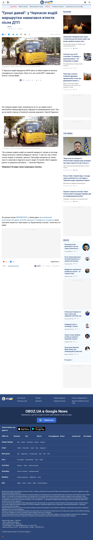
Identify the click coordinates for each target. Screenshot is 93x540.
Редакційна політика (13, 266)
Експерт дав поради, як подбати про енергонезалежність (74, 45)
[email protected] (23, 527)
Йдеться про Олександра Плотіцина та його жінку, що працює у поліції (71, 85)
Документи (38, 401)
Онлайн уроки (33, 454)
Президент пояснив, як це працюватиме (75, 199)
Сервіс (41, 459)
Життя (39, 436)
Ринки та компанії (22, 471)
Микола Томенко (69, 354)
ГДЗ (18, 454)
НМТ (48, 454)
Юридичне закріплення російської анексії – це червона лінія (73, 271)
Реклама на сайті (22, 401)
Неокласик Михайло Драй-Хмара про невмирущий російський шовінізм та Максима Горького (73, 349)
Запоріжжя (30, 442)
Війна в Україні (23, 6)
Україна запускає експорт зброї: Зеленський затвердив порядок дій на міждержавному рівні (77, 194)
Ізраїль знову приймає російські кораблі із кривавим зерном (72, 337)
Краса (29, 483)
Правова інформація (59, 398)
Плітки (24, 483)
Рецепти (19, 465)
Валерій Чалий (68, 276)
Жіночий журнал (42, 483)
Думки (66, 240)
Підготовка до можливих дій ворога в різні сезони (76, 166)
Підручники (24, 454)
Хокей (32, 448)
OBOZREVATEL (22, 217)
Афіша (19, 483)
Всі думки (68, 360)
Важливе (67, 12)
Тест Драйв (20, 459)
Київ (18, 442)
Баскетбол (26, 448)
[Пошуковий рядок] (89, 2)
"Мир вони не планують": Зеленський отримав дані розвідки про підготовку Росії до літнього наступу (77, 160)
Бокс (37, 448)
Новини (9, 26)
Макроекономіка (34, 471)
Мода (34, 483)
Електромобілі (29, 459)
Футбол (19, 448)
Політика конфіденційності (79, 398)
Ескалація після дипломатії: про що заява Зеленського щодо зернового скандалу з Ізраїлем (72, 247)
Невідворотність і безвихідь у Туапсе (71, 325)
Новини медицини (22, 477)
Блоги (62, 436)
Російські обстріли (57, 6)
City (43, 266)
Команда (38, 398)
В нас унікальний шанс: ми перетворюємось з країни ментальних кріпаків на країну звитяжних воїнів (73, 259)
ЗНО (44, 454)
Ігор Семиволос (69, 251)
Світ (26, 436)
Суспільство (76, 436)
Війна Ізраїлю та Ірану (36, 6)
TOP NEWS (67, 133)
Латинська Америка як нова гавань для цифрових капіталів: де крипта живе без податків (74, 314)
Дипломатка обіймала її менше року (74, 183)
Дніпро (37, 442)
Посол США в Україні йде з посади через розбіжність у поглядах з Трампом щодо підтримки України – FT (76, 178)
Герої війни (13, 6)
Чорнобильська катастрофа (74, 6)
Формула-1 (43, 448)
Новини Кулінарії (33, 465)
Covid (39, 477)
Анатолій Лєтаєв (69, 318)
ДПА (40, 454)
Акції (36, 459)
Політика (17, 436)
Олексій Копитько (69, 329)
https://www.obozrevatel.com (63, 491)
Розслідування (54, 436)
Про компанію (21, 398)
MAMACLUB (33, 477)
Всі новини (87, 436)
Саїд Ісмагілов (68, 264)
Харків (23, 442)
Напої (25, 465)
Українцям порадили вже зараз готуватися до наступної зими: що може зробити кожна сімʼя (76, 39)
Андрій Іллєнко (69, 341)
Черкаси (42, 442)
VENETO (47, 6)
